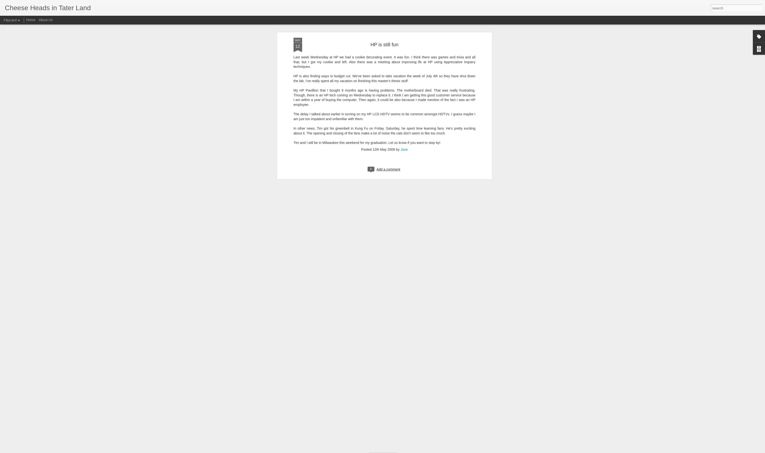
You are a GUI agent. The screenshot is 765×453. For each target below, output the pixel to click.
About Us (46, 20)
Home (30, 20)
